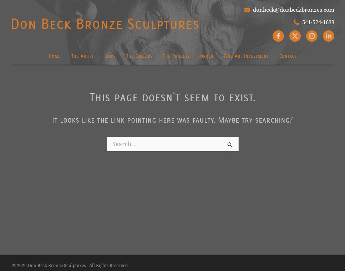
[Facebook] (278, 36)
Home (55, 56)
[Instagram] (312, 36)
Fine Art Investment (246, 56)
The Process (176, 56)
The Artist (82, 56)
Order (206, 56)
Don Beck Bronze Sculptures (105, 23)
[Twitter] (295, 36)
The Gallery (139, 56)
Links (110, 56)
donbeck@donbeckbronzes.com (289, 9)
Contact (287, 56)
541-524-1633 (314, 22)
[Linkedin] (328, 36)
